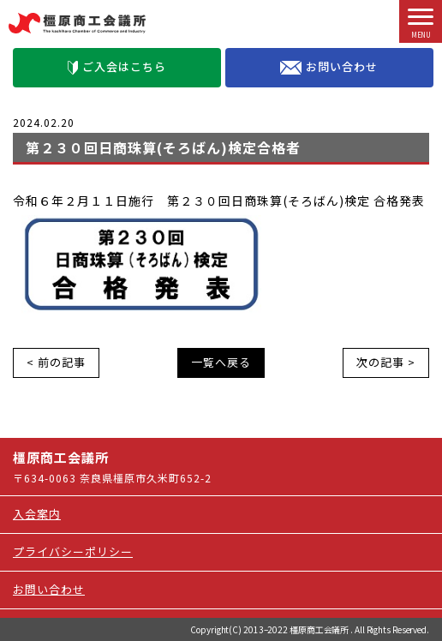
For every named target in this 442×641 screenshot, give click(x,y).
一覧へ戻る (221, 362)
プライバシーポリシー (73, 551)
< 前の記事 (56, 362)
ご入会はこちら (117, 66)
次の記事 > (385, 362)
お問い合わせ (329, 66)
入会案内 (37, 514)
